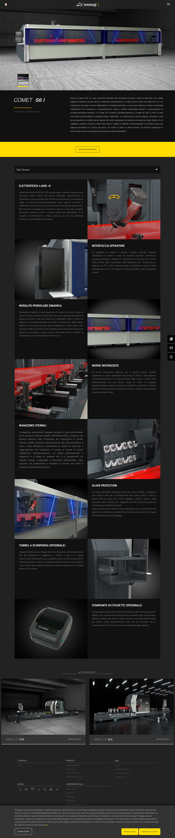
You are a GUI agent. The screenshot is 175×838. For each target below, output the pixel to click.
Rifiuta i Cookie (130, 831)
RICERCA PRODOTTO (72, 773)
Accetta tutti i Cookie (150, 831)
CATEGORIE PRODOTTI (73, 765)
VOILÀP (20, 765)
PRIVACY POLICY (71, 789)
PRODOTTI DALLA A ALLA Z (74, 777)
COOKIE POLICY (71, 800)
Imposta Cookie (23, 831)
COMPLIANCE (70, 796)
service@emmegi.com (121, 769)
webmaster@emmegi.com (123, 773)
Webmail (117, 765)
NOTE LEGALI (70, 793)
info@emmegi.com (120, 777)
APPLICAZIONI (70, 769)
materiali (22, 112)
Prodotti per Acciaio (33, 112)
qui (46, 825)
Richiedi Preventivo (88, 149)
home (15, 112)
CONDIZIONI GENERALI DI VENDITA (76, 804)
